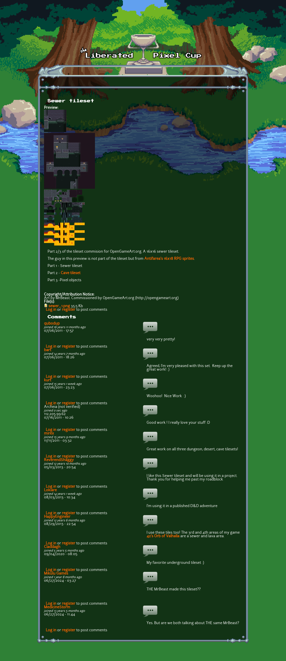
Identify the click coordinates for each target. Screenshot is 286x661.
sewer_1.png (59, 306)
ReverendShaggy (59, 460)
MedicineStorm (57, 607)
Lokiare (50, 490)
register (68, 310)
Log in (51, 310)
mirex (49, 433)
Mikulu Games (56, 573)
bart (47, 350)
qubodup (52, 323)
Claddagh (52, 547)
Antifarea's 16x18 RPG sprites (169, 259)
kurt (47, 380)
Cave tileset (70, 273)
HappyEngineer (57, 517)
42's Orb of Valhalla (163, 536)
